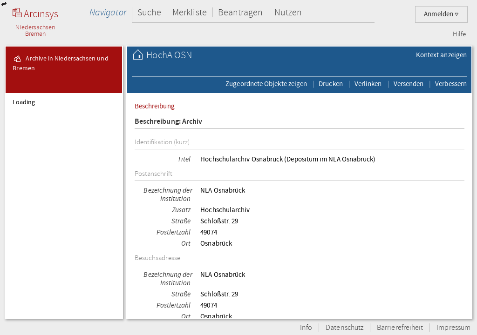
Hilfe (459, 34)
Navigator (107, 12)
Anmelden (441, 14)
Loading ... (27, 102)
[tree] (64, 205)
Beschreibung (155, 106)
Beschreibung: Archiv (169, 122)
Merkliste (189, 12)
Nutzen (288, 12)
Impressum (453, 327)
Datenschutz (344, 327)
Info (306, 327)
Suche (149, 12)
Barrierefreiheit (400, 327)
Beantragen (240, 12)
